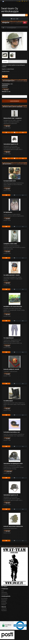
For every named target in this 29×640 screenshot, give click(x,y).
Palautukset (4, 600)
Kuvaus (5, 61)
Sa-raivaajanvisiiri (11, 28)
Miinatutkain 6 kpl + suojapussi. (13, 118)
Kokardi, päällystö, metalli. (11, 369)
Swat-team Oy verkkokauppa (9, 10)
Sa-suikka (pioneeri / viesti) (11, 275)
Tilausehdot (4, 592)
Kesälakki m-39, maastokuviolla (13, 306)
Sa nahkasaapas (8, 400)
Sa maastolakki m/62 (10, 181)
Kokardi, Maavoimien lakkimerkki (13, 526)
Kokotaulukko (4, 594)
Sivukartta (3, 601)
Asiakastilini (4, 603)
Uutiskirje (3, 604)
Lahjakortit (4, 609)
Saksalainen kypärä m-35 (11, 144)
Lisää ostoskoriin (14, 101)
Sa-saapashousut (9, 338)
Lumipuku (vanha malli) (10, 243)
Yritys (2, 591)
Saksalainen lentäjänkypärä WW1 (13, 463)
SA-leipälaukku (8, 212)
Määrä (3, 94)
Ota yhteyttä (4, 598)
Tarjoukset (4, 610)
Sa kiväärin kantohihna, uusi (12, 432)
